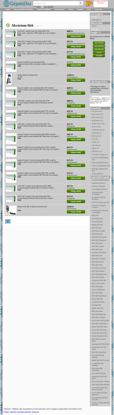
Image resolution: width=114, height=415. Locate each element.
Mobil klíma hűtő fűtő (99, 336)
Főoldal (6, 412)
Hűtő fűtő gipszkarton (99, 274)
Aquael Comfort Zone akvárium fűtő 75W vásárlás (36, 111)
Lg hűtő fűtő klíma (98, 302)
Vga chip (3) (96, 145)
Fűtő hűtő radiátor (98, 246)
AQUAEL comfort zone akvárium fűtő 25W (34, 31)
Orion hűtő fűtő (97, 222)
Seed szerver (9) (97, 120)
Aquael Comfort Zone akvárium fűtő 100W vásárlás (37, 160)
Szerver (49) (96, 127)
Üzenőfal (80, 9)
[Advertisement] (43, 17)
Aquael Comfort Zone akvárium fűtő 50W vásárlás (36, 173)
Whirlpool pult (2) (98, 130)
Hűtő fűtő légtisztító (99, 314)
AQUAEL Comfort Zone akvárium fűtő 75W (34, 124)
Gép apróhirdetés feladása (23, 9)
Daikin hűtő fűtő (97, 308)
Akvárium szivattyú (98, 183)
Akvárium (95, 29)
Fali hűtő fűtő (96, 305)
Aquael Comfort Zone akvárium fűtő (31, 62)
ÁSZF (89, 9)
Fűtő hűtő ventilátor (98, 259)
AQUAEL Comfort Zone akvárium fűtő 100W (34, 52)
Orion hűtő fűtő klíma (99, 330)
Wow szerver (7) (97, 114)
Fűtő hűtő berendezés (99, 296)
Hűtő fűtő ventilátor (98, 317)
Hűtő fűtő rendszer (98, 271)
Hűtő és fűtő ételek (98, 283)
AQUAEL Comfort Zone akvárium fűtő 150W (34, 41)
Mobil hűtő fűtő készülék (100, 360)
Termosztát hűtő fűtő (99, 280)
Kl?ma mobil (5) (97, 174)
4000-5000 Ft (96, 20)
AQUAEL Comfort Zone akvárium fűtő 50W (34, 196)
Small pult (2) (96, 133)
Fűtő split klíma (97, 265)
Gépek (7, 9)
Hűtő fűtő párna (97, 218)
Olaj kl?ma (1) (97, 151)
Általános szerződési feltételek (20, 412)
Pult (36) (95, 139)
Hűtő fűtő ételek (97, 286)
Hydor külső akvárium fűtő (28, 75)
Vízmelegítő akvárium (99, 189)
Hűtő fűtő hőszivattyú (99, 237)
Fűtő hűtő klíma (97, 234)
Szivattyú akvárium (98, 186)
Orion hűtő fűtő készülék (100, 320)
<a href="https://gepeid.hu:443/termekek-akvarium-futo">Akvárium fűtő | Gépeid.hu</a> (100, 101)
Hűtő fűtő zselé (97, 256)
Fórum (70, 9)
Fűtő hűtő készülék (98, 231)
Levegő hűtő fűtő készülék (98, 364)
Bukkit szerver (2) (98, 123)
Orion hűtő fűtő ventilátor (101, 381)
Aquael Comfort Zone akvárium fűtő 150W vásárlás (37, 147)
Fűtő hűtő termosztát (99, 268)
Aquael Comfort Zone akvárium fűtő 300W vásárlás (37, 134)
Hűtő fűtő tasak (97, 249)
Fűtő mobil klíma (98, 262)
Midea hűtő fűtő (97, 225)
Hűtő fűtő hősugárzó (99, 240)
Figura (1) (95, 148)
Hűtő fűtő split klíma (99, 352)
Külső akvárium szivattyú (100, 202)
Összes (94, 17)
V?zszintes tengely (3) (99, 154)
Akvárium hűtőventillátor (100, 180)
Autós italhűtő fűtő (98, 290)
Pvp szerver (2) (97, 111)
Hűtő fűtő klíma (97, 311)
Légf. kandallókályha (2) (100, 162)
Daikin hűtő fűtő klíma (99, 327)
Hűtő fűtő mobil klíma (99, 324)
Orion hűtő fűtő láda (99, 373)
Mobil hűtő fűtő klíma (99, 333)
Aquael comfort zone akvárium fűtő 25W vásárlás (36, 88)
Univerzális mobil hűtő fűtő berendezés (100, 388)
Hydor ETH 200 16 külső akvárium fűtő (32, 207)
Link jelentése (59, 9)
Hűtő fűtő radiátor (98, 277)
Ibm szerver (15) (97, 117)
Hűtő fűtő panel (97, 243)
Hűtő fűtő (95, 215)
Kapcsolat (98, 9)
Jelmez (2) (95, 142)
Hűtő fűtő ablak (97, 293)
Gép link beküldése (44, 9)
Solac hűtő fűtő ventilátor (100, 384)
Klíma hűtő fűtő (97, 299)
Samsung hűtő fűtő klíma (100, 344)
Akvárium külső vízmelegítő (97, 193)
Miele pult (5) (96, 136)
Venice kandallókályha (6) (101, 166)
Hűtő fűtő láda (97, 228)
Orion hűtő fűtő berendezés (97, 369)
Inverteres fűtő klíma (99, 252)
